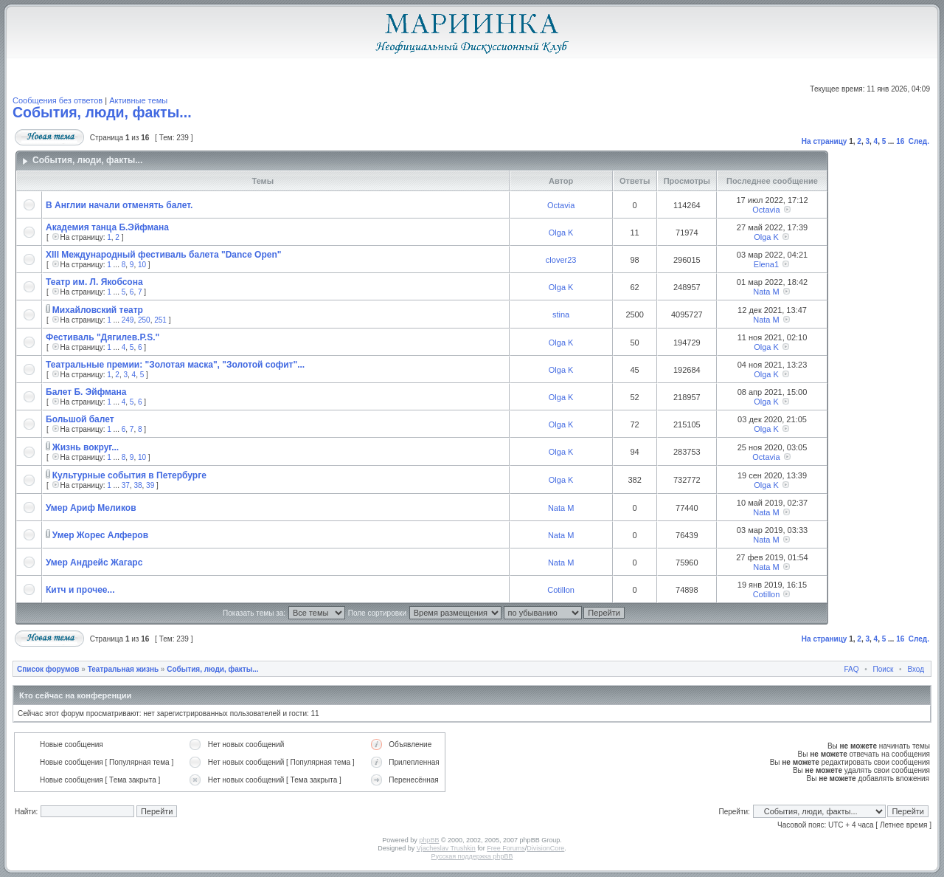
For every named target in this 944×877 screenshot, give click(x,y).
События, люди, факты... (102, 112)
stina (560, 314)
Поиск (883, 669)
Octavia (561, 205)
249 (128, 320)
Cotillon (561, 589)
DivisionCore (545, 848)
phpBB (429, 840)
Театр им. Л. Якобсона (94, 282)
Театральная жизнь (123, 669)
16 (900, 141)
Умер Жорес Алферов (100, 535)
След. (919, 141)
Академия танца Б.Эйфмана (107, 227)
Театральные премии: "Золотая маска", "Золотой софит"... (175, 365)
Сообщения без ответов (58, 100)
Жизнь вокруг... (85, 447)
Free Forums (506, 848)
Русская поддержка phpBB (472, 856)
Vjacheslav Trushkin (446, 848)
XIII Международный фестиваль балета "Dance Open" (163, 255)
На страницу (824, 141)
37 (126, 485)
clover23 (561, 259)
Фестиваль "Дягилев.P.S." (102, 337)
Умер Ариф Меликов (91, 508)
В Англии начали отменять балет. (119, 205)
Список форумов (48, 669)
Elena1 (766, 264)
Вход (915, 669)
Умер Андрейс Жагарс (94, 562)
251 (160, 320)
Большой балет (80, 419)
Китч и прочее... (80, 590)
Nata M (766, 291)
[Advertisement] (877, 388)
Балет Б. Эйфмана (86, 392)
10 (142, 265)
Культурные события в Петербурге (129, 475)
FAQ (851, 669)
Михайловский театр (97, 310)
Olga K (561, 232)
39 (150, 485)
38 (137, 485)
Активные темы (138, 100)
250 (144, 320)
